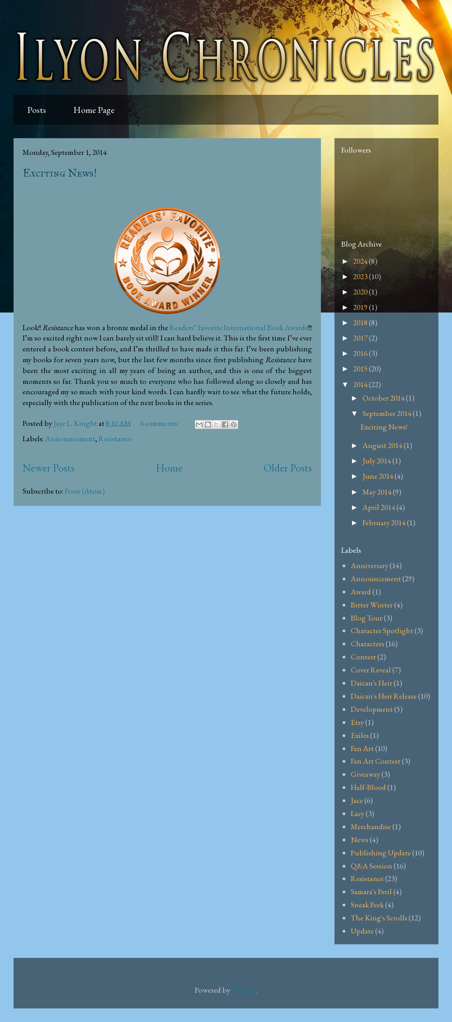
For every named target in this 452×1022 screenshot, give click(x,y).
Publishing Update (381, 853)
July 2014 (377, 461)
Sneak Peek (367, 905)
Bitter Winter (372, 605)
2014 (361, 384)
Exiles (360, 735)
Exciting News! (60, 173)
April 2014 (379, 507)
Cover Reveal (371, 670)
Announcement (70, 438)
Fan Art (362, 748)
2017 (361, 338)
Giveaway (365, 774)
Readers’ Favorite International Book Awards (239, 327)
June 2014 (379, 476)
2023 (361, 276)
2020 (361, 292)
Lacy (357, 813)
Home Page (93, 110)
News (359, 840)
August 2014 (383, 445)
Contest (363, 657)
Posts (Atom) (85, 491)
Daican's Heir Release (384, 696)
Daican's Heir (371, 683)
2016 (361, 353)
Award (361, 592)
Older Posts (288, 468)
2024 (361, 261)
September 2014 (388, 413)
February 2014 (385, 522)
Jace (357, 800)
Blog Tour (366, 618)
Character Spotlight (382, 630)
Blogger (243, 990)
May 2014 (378, 492)
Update (362, 931)
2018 (361, 322)
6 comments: (160, 423)
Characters (367, 644)
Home (169, 468)
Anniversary (369, 565)
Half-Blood (368, 787)
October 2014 (384, 398)
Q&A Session (371, 866)
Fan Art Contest (375, 761)
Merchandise (371, 826)
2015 (361, 368)
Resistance (115, 438)
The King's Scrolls (379, 918)
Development (372, 709)
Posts (36, 110)
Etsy (357, 722)
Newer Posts (49, 468)
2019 (361, 307)
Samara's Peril (371, 891)
